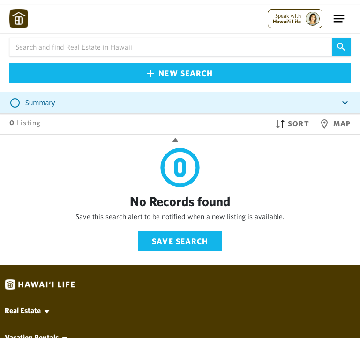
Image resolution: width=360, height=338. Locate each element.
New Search (180, 73)
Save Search (180, 241)
